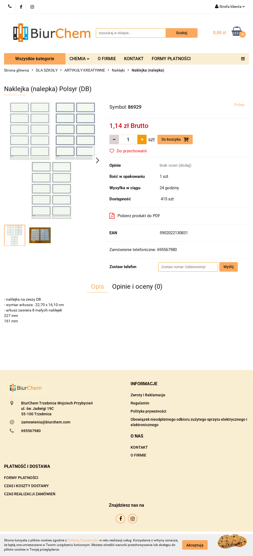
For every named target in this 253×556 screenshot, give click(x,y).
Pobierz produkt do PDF (134, 216)
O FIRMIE (107, 58)
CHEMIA (79, 58)
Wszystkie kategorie (34, 58)
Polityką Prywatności (83, 540)
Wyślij (228, 267)
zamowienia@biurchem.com (45, 422)
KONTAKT (134, 58)
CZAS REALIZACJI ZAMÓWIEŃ (29, 494)
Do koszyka (175, 139)
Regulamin (140, 403)
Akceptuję (195, 545)
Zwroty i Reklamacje (148, 395)
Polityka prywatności (148, 411)
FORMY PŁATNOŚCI (171, 58)
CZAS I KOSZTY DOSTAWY (26, 486)
